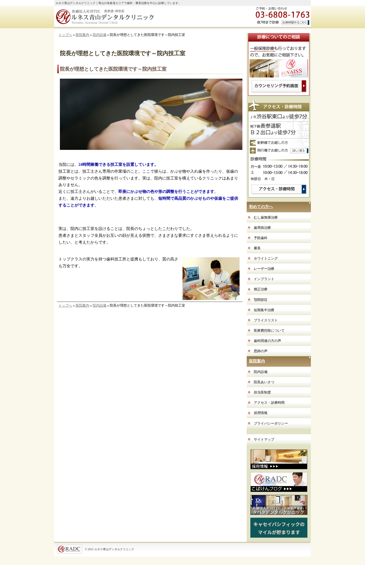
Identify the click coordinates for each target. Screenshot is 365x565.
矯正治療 (260, 289)
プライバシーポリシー (271, 423)
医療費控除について (269, 331)
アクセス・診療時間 (269, 403)
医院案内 (82, 35)
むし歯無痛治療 (266, 217)
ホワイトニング (266, 258)
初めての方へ (261, 207)
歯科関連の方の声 (267, 341)
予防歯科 (260, 238)
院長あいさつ (264, 382)
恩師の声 (260, 351)
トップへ (65, 35)
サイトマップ (264, 439)
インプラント (264, 279)
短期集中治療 (264, 310)
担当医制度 (262, 392)
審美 (257, 248)
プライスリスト (266, 320)
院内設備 (99, 35)
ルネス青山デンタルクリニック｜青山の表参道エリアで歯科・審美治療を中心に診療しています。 (118, 3)
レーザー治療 (264, 269)
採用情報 (260, 413)
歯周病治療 (262, 228)
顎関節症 (260, 300)
